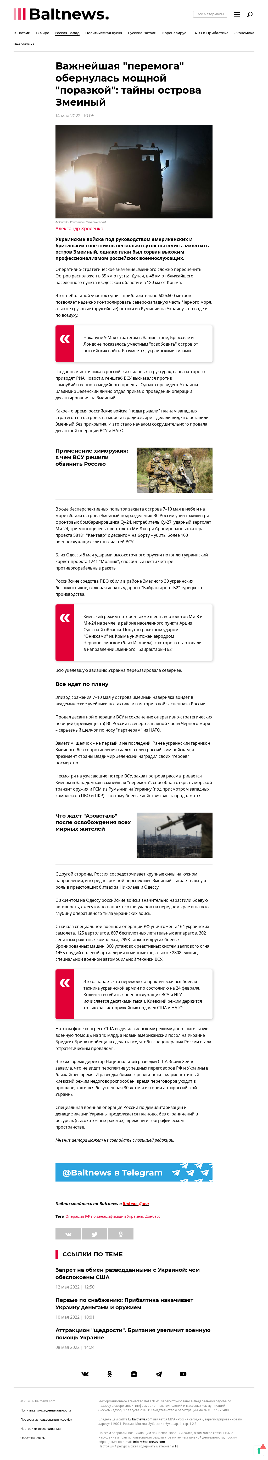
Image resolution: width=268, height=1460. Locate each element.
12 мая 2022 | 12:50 (74, 1287)
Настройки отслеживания (40, 1428)
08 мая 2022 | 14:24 (74, 1347)
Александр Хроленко (79, 228)
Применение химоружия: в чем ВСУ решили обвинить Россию (91, 457)
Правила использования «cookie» (46, 1419)
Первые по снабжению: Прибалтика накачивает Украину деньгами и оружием (124, 1304)
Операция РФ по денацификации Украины (104, 1216)
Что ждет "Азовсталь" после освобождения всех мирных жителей (93, 822)
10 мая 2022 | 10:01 (74, 1317)
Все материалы (210, 14)
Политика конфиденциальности (45, 1410)
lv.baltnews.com (140, 1419)
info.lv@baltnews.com (149, 1442)
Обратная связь (32, 1438)
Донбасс (152, 1216)
